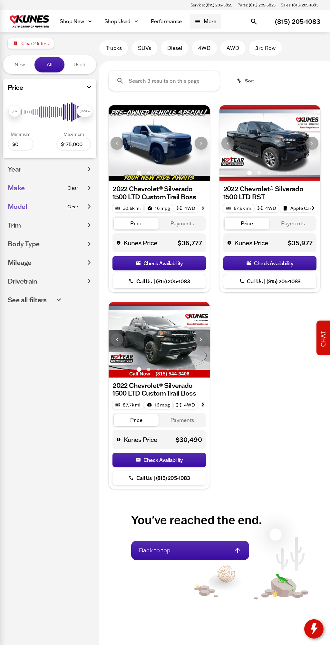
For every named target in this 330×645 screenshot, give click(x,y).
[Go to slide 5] (177, 173)
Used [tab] (79, 64)
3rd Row (265, 48)
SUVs (144, 48)
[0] (21, 144)
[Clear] (73, 188)
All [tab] (50, 64)
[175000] (73, 144)
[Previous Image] (117, 143)
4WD (204, 48)
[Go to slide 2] (148, 173)
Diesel (174, 48)
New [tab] (20, 64)
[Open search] (254, 21)
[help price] (118, 242)
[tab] (136, 223)
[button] (116, 143)
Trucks (114, 48)
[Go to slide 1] (139, 173)
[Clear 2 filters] (31, 43)
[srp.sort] (245, 81)
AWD (233, 48)
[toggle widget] (314, 629)
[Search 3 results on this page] (164, 81)
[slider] (14, 111)
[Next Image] (201, 143)
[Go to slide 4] (168, 173)
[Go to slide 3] (158, 173)
